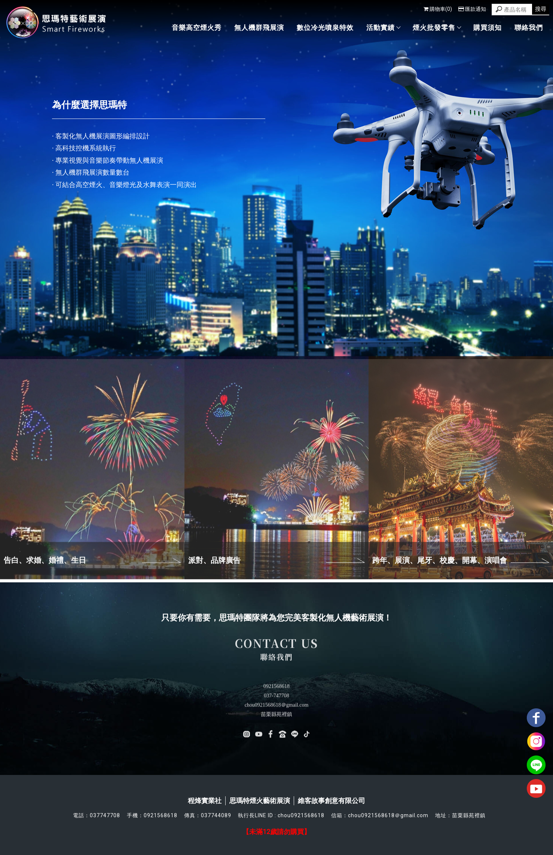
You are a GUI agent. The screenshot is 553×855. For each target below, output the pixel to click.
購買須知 (487, 27)
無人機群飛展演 (259, 27)
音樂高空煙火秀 (196, 27)
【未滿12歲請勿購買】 (276, 832)
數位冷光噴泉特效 (325, 27)
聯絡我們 (528, 27)
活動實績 (383, 27)
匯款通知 (472, 9)
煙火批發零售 (437, 27)
